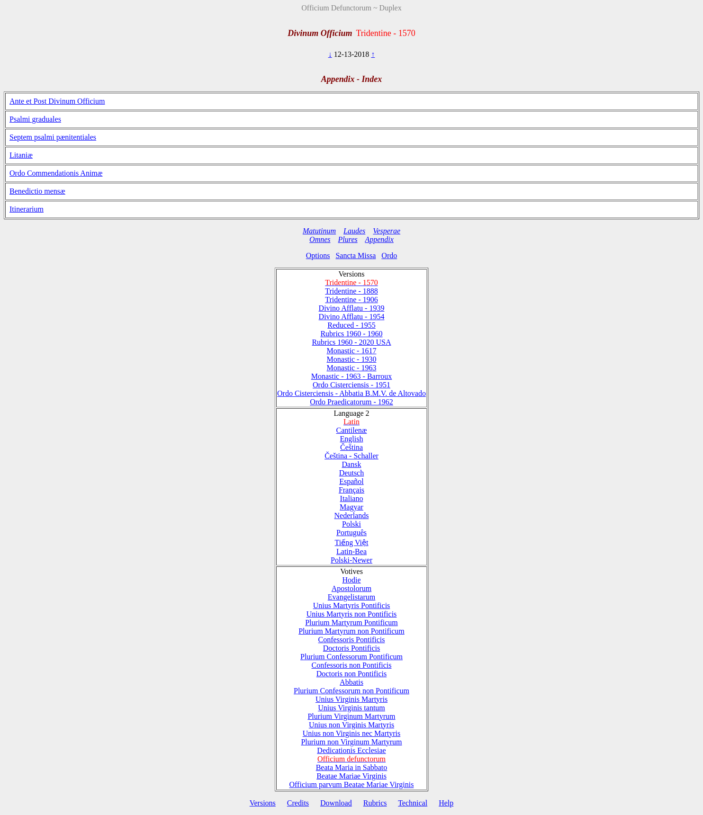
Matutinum (319, 231)
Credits (298, 803)
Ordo (389, 255)
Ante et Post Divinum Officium (57, 101)
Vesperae (386, 231)
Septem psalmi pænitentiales (52, 137)
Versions (263, 803)
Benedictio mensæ (37, 191)
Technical (412, 803)
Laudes (354, 231)
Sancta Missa (355, 255)
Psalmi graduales (35, 119)
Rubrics (375, 803)
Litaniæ (21, 155)
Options (318, 255)
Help (446, 803)
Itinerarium (26, 209)
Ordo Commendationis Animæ (55, 173)
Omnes (319, 239)
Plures (348, 239)
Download (336, 803)
